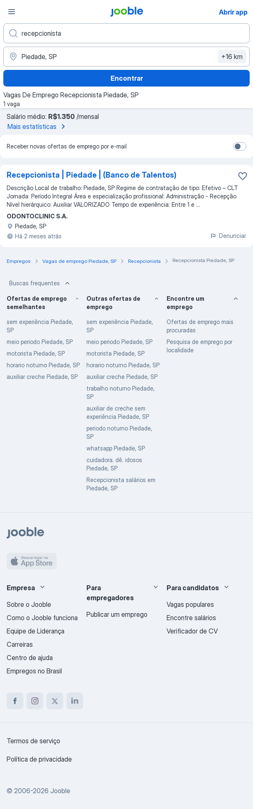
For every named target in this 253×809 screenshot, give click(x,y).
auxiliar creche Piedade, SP (42, 376)
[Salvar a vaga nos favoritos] (242, 176)
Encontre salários (191, 618)
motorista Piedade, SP (36, 353)
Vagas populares (190, 604)
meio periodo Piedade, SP (40, 341)
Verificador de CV (192, 631)
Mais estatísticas (37, 126)
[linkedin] (74, 701)
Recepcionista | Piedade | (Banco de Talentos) (92, 175)
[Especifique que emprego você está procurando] (126, 33)
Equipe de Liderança (35, 631)
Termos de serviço (33, 741)
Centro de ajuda (30, 657)
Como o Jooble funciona (42, 618)
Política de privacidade (39, 759)
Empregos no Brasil (34, 671)
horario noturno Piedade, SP (43, 365)
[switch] (239, 146)
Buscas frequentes (40, 283)
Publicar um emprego (116, 614)
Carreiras (20, 644)
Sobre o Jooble (29, 604)
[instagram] (35, 701)
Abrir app (233, 12)
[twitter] (55, 701)
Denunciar (228, 235)
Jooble (60, 791)
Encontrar (127, 78)
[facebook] (15, 701)
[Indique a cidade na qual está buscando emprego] (126, 57)
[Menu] (11, 11)
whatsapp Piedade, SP (115, 448)
